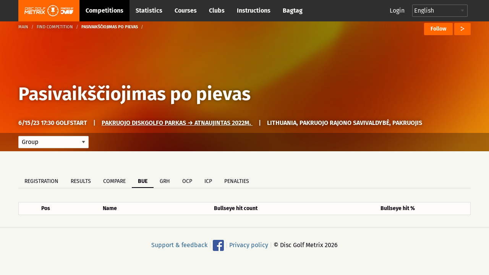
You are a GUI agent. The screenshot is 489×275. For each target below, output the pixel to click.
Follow (438, 29)
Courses (186, 10)
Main (23, 26)
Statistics (149, 10)
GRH (165, 181)
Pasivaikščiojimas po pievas (134, 94)
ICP (208, 181)
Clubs (217, 10)
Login (397, 10)
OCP (187, 181)
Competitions (104, 10)
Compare (114, 181)
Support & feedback (179, 245)
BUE (142, 181)
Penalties (236, 181)
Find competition (55, 26)
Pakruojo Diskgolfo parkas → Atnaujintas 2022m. (177, 122)
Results (81, 181)
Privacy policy (248, 245)
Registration (41, 181)
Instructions (253, 10)
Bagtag (293, 10)
